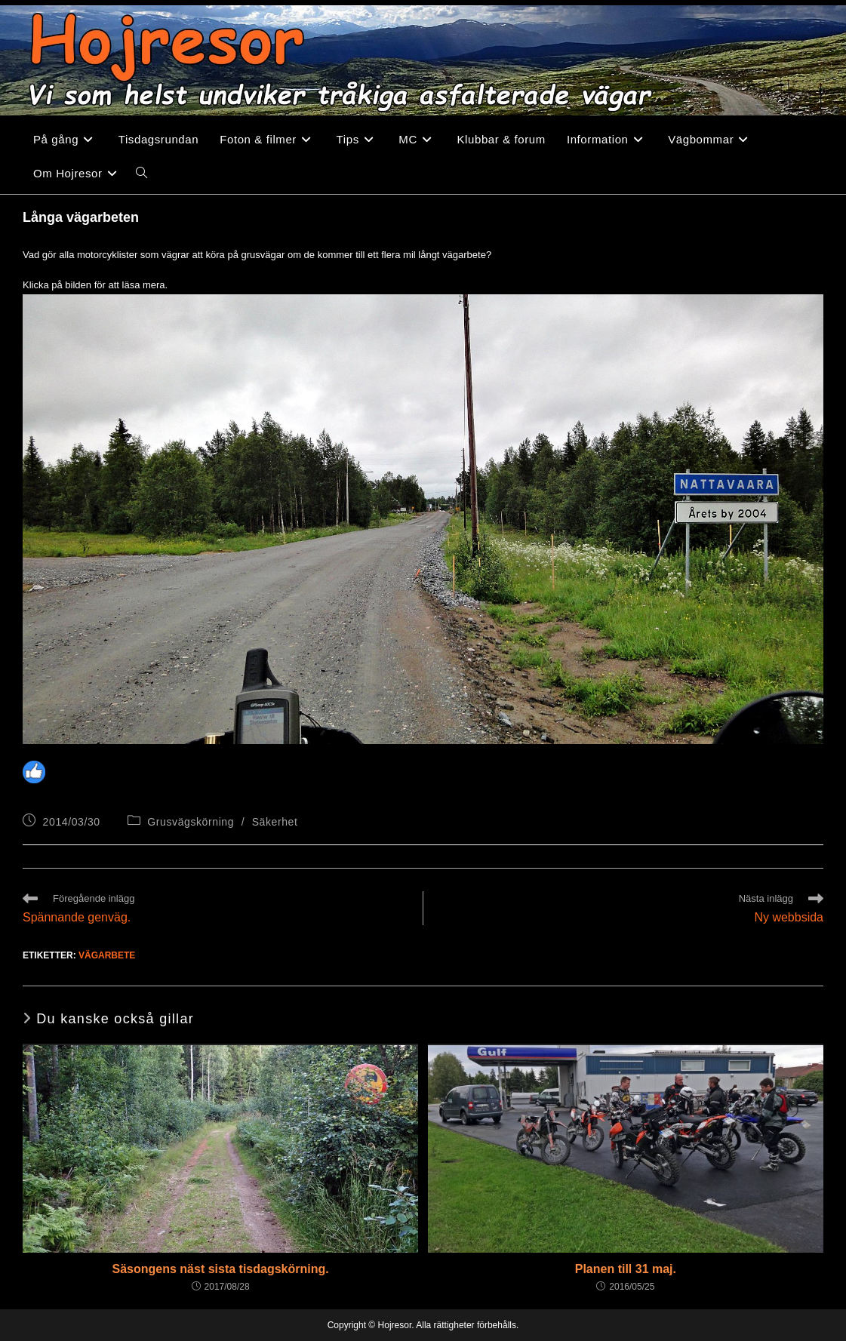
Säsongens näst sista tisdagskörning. (220, 1269)
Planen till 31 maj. (625, 1269)
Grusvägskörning (190, 822)
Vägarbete (106, 955)
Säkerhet (275, 822)
